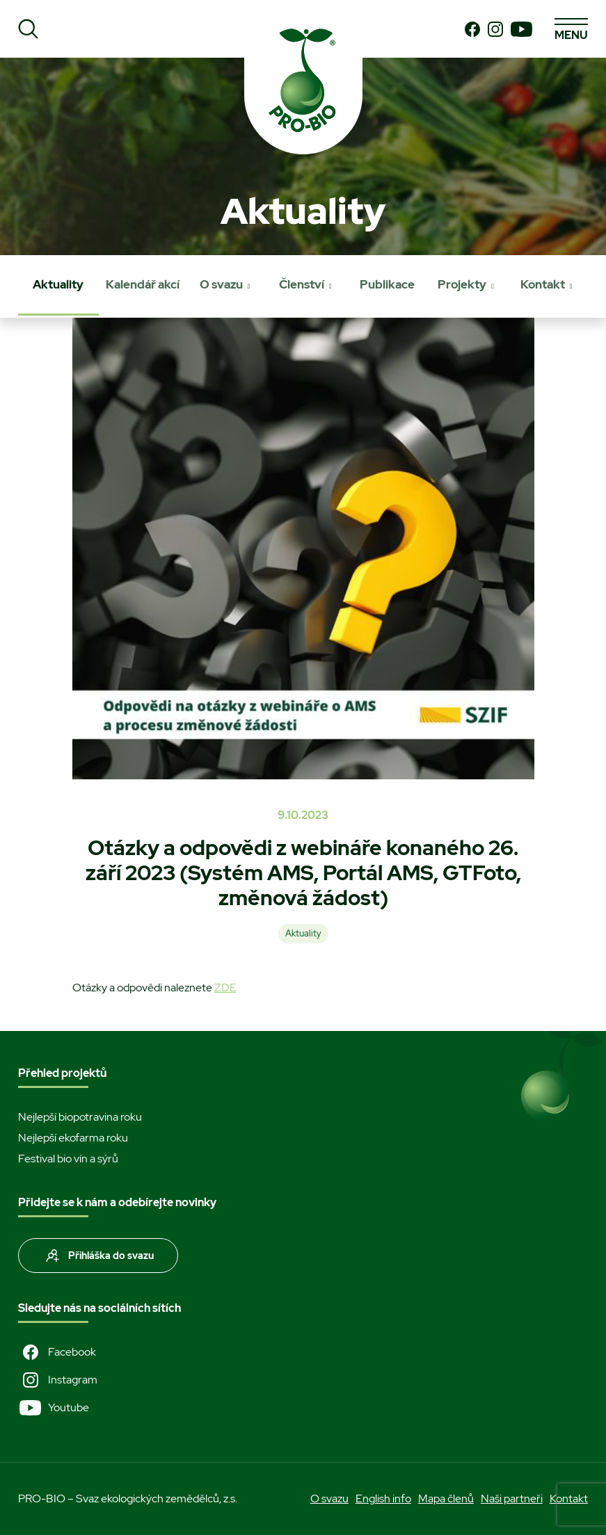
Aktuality (58, 284)
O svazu (221, 284)
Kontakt (542, 284)
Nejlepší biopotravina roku (80, 1117)
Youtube (53, 1407)
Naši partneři (512, 1498)
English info (383, 1498)
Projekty (462, 284)
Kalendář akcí (143, 284)
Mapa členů (446, 1498)
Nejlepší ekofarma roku (73, 1137)
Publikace (387, 284)
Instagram (57, 1380)
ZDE (225, 987)
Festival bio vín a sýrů (68, 1158)
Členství (301, 284)
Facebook (57, 1352)
